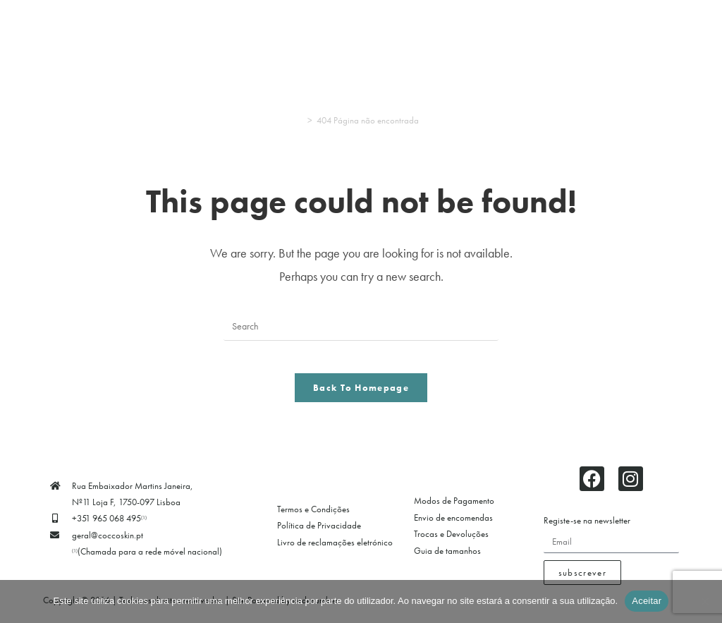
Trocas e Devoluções (451, 544)
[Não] (704, 601)
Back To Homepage (361, 398)
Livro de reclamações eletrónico (335, 553)
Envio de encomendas (453, 528)
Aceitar (646, 600)
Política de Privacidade (319, 537)
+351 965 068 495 (109, 530)
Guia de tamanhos (447, 561)
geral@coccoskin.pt (107, 546)
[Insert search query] (361, 327)
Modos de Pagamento (454, 512)
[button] (161, 44)
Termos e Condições (313, 520)
